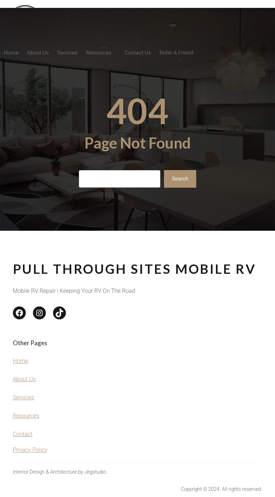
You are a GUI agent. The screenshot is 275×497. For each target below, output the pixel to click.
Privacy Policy (30, 449)
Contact (23, 434)
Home (20, 360)
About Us (24, 379)
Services (23, 397)
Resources (26, 415)
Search (180, 178)
